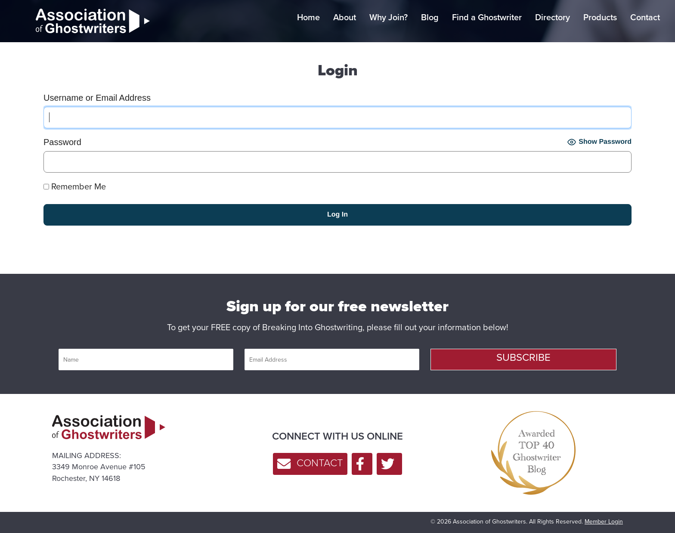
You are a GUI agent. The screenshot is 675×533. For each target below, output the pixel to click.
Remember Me (74, 186)
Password (62, 142)
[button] (523, 359)
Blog (430, 17)
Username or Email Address (97, 97)
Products (600, 17)
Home (308, 17)
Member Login (604, 521)
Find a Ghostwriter (487, 17)
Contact (645, 17)
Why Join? (388, 17)
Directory (552, 17)
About (344, 17)
